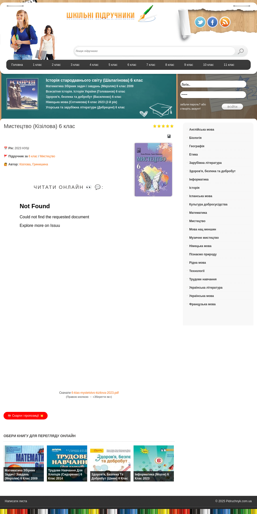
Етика (193, 154)
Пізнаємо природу (203, 254)
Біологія (195, 138)
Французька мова (202, 304)
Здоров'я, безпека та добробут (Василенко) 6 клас (83, 97)
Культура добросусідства (208, 204)
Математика (198, 213)
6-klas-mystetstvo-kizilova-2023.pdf (95, 393)
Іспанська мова (200, 196)
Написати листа (16, 501)
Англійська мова (201, 129)
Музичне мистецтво (204, 237)
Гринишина (40, 164)
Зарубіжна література (205, 163)
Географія (196, 146)
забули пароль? (190, 104)
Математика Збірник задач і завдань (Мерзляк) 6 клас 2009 (90, 86)
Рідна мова (197, 262)
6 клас (33, 156)
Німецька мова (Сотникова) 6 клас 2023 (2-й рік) (81, 102)
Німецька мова (200, 246)
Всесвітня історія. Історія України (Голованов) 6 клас (85, 91)
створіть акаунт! (190, 108)
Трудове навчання (203, 279)
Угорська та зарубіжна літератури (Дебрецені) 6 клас (85, 107)
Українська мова (201, 296)
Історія (194, 188)
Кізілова (25, 164)
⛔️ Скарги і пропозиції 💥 (26, 415)
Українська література (205, 287)
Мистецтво (47, 156)
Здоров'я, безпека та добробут (212, 171)
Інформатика (199, 179)
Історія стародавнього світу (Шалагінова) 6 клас (94, 80)
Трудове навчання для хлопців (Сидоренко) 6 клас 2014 (65, 474)
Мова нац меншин (202, 229)
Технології (197, 271)
